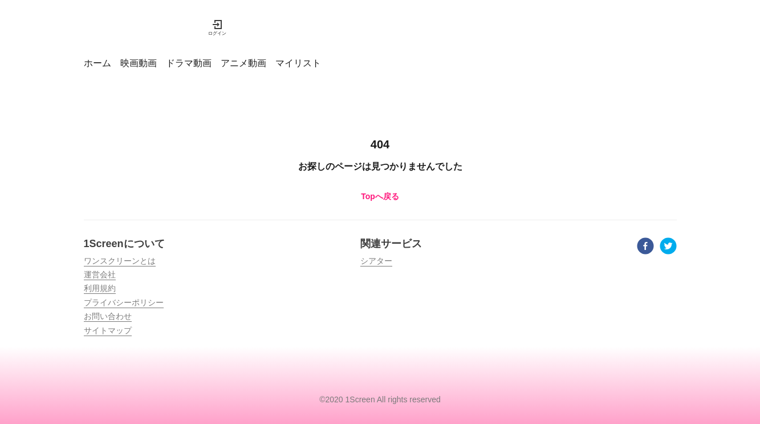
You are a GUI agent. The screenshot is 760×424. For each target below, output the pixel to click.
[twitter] (668, 247)
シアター (376, 260)
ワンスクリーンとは (120, 260)
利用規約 (100, 288)
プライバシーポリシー (124, 302)
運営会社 (100, 274)
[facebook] (645, 247)
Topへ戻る (380, 196)
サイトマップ (108, 330)
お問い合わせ (108, 316)
